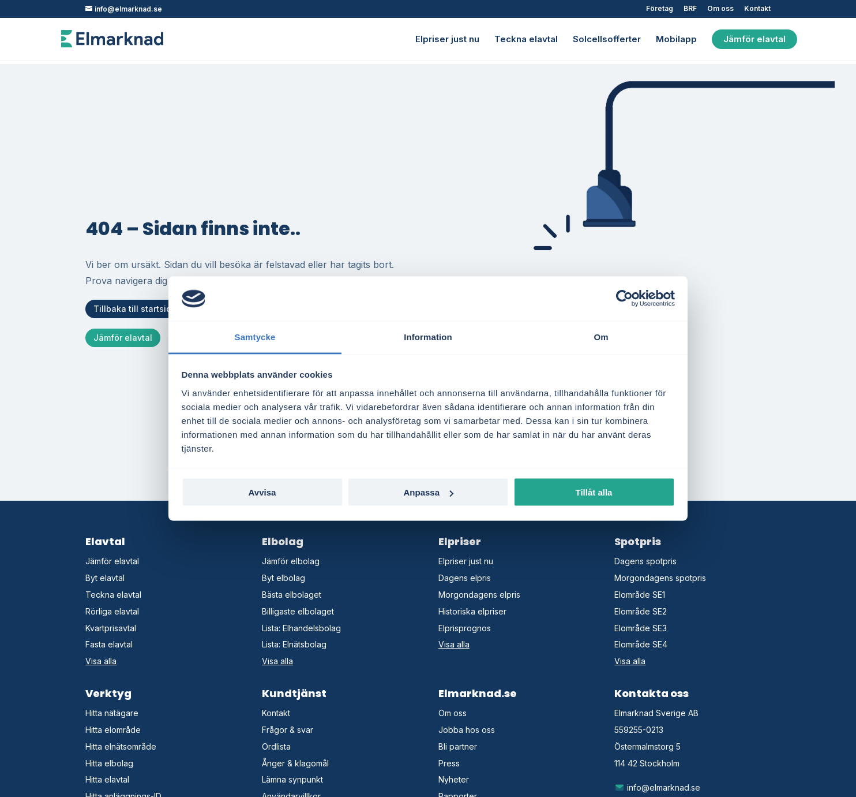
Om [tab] (601, 336)
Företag (659, 9)
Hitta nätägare (111, 713)
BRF (690, 9)
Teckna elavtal (526, 39)
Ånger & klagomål (295, 763)
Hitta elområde (113, 730)
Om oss (720, 9)
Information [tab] (428, 336)
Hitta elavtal (107, 779)
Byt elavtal (105, 578)
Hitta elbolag (109, 763)
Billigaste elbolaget (298, 611)
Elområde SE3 (640, 628)
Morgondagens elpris (479, 594)
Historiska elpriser (472, 611)
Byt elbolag (283, 578)
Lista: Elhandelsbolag (301, 628)
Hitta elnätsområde (120, 746)
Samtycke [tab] (255, 336)
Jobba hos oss (466, 730)
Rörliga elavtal (112, 611)
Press (449, 763)
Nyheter (453, 779)
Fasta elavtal (109, 644)
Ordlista (276, 746)
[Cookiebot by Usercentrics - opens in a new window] (624, 298)
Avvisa (262, 492)
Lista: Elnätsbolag (294, 644)
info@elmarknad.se (657, 787)
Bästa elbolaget (291, 594)
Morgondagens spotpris (660, 578)
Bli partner (457, 746)
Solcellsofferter (607, 39)
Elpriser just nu (447, 39)
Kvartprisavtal (110, 628)
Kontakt (757, 9)
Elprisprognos (464, 628)
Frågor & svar (287, 730)
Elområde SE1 (639, 594)
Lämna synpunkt (292, 779)
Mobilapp (676, 39)
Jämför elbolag (291, 561)
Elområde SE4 (640, 644)
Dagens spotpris (645, 561)
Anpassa (428, 492)
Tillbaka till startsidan (137, 309)
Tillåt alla (594, 492)
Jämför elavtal (754, 38)
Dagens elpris (464, 578)
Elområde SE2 (640, 611)
